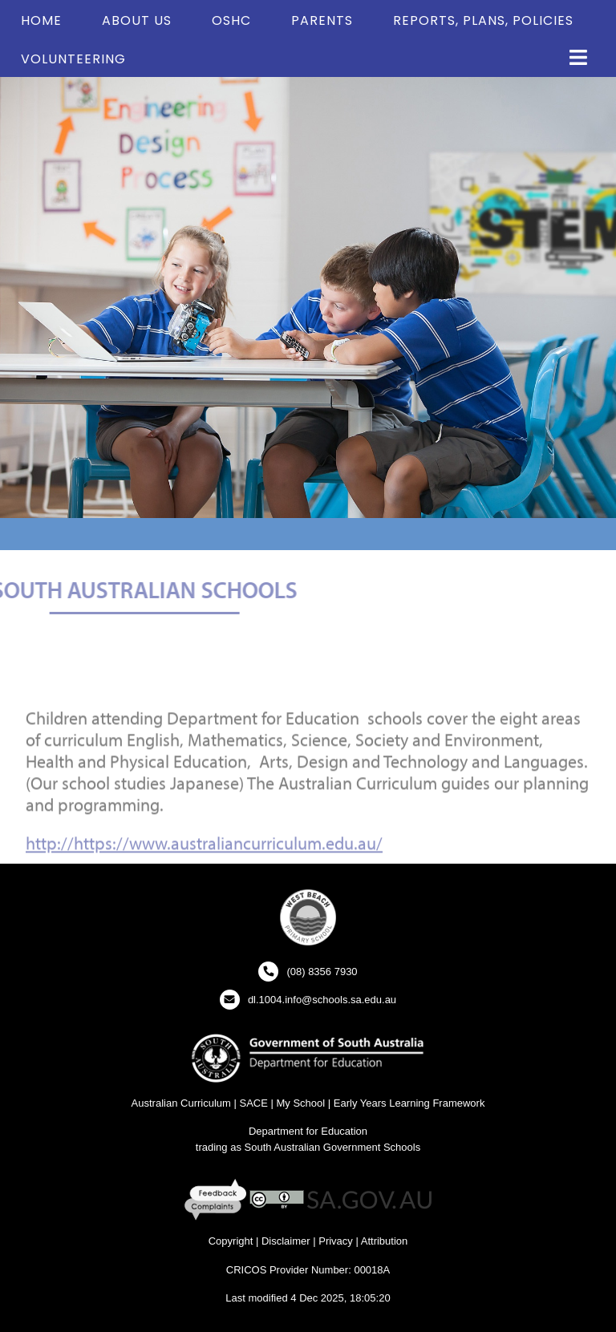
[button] (578, 58)
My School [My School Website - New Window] (300, 1103)
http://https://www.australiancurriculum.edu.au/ (204, 854)
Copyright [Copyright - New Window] (231, 1241)
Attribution (384, 1241)
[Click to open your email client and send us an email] (308, 1000)
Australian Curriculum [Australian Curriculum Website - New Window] (181, 1103)
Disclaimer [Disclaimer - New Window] (285, 1241)
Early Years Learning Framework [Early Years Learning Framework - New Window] (409, 1103)
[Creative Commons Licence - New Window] (276, 1199)
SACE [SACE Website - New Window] (253, 1103)
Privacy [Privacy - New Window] (335, 1241)
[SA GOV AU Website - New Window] (369, 1199)
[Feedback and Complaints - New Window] (216, 1199)
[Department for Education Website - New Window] (308, 1057)
